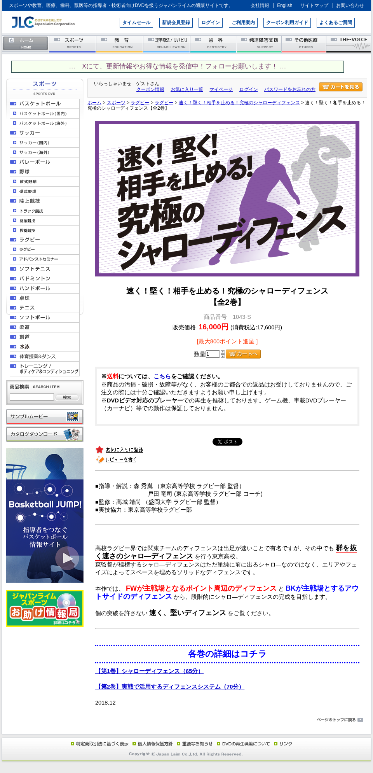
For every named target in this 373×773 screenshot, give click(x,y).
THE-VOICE (349, 43)
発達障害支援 (259, 43)
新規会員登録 (176, 22)
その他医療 (304, 43)
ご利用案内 (243, 22)
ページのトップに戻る (186, 720)
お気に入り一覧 (187, 89)
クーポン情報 (150, 89)
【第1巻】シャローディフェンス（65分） (149, 671)
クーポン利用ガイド (287, 22)
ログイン (210, 22)
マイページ (221, 89)
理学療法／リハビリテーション (166, 43)
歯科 (213, 43)
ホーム (25, 43)
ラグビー (140, 102)
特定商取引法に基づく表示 (99, 743)
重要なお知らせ (193, 743)
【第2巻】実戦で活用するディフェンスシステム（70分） (169, 687)
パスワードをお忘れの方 (289, 89)
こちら (162, 376)
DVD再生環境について (244, 743)
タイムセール (136, 22)
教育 (119, 43)
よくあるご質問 (335, 22)
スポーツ (72, 43)
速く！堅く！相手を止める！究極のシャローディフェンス (239, 102)
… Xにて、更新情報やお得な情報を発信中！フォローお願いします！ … (177, 66)
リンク (282, 743)
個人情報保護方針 (151, 743)
